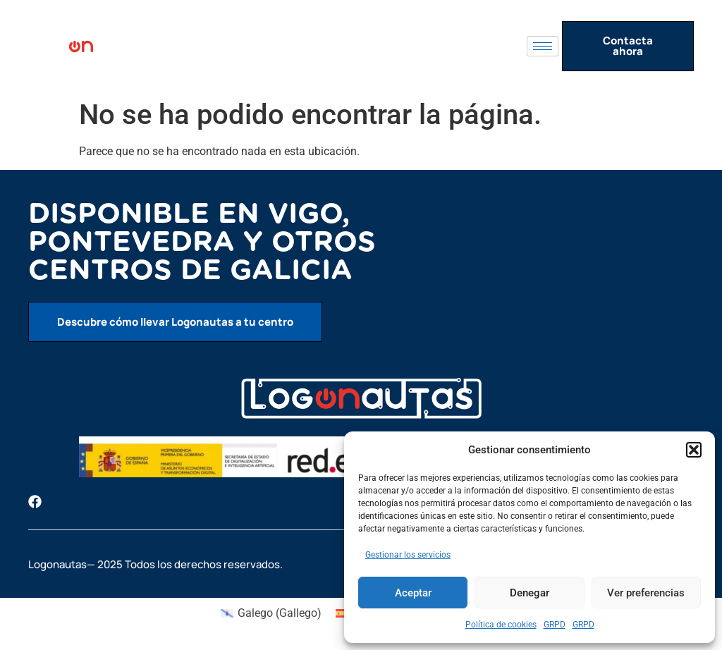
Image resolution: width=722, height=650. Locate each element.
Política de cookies (501, 625)
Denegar (529, 593)
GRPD (554, 625)
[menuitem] (271, 613)
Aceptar (413, 593)
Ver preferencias (646, 593)
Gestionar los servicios (408, 555)
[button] (694, 450)
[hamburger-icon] (542, 46)
